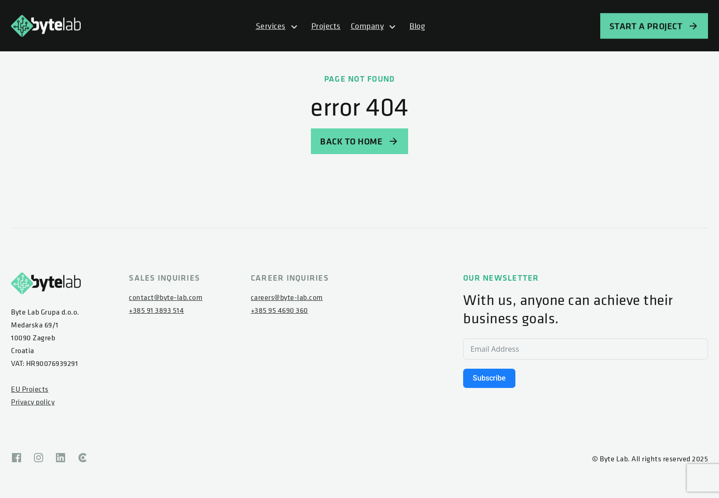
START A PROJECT (654, 26)
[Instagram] (38, 458)
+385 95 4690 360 (279, 310)
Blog (417, 26)
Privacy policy (33, 402)
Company (367, 26)
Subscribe (489, 378)
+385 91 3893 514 (156, 310)
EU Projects (30, 389)
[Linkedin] (60, 458)
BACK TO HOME (359, 141)
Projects (326, 26)
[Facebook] (16, 458)
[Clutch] (82, 458)
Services (271, 26)
